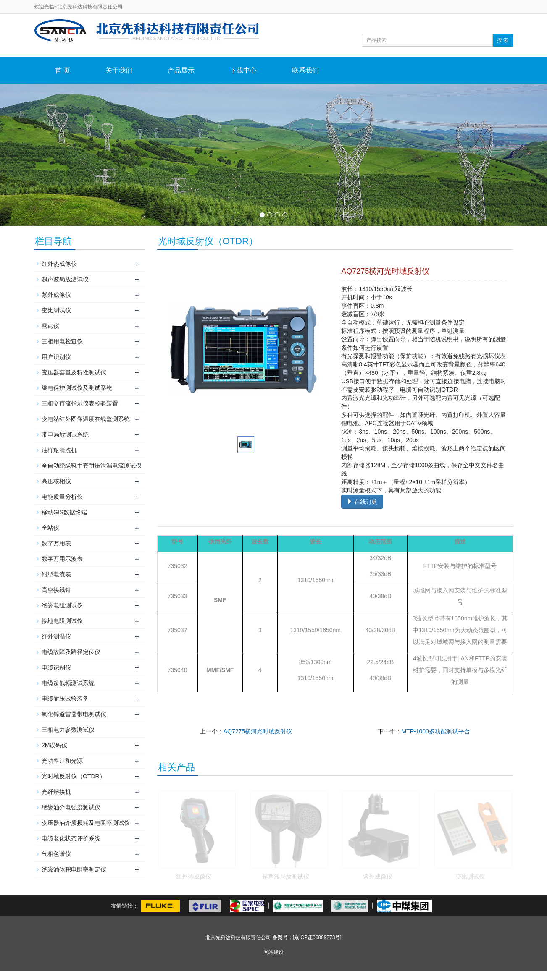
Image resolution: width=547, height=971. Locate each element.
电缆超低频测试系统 (68, 683)
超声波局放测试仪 (285, 876)
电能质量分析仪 (62, 496)
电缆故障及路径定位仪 (71, 652)
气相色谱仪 (56, 854)
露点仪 (50, 325)
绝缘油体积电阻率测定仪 (74, 869)
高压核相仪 (56, 481)
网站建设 (273, 952)
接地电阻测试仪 (62, 621)
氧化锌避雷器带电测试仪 (74, 714)
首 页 (62, 70)
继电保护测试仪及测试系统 (77, 388)
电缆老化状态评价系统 (71, 838)
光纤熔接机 (56, 791)
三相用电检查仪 (62, 341)
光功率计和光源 (62, 760)
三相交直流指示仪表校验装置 (80, 403)
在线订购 (362, 501)
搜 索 (502, 40)
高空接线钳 (56, 589)
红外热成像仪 (193, 876)
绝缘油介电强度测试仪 (71, 807)
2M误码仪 (54, 745)
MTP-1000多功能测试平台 (435, 731)
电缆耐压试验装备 (65, 698)
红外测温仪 (56, 636)
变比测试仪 (470, 876)
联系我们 (305, 70)
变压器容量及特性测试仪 (74, 372)
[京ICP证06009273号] (317, 937)
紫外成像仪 (377, 876)
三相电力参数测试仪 (68, 729)
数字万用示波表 (62, 558)
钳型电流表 (56, 574)
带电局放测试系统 (65, 434)
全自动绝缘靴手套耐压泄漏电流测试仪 (92, 465)
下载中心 (243, 70)
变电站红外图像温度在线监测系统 (86, 419)
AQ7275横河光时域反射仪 (258, 731)
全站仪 (50, 527)
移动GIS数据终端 (64, 512)
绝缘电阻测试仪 (62, 605)
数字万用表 (56, 543)
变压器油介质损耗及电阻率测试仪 (86, 822)
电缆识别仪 (56, 667)
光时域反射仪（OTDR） (73, 776)
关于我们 (118, 70)
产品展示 (181, 70)
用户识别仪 (56, 356)
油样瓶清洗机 (59, 450)
